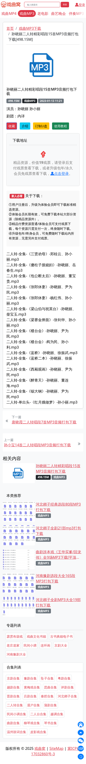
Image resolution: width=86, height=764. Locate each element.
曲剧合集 (13, 723)
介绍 (25, 126)
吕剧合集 (30, 696)
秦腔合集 (47, 696)
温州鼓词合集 (16, 732)
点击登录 (59, 173)
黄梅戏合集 (32, 687)
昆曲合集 (50, 687)
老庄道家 (13, 645)
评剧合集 (67, 687)
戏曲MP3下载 (30, 28)
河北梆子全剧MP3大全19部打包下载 (58, 602)
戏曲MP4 (8, 13)
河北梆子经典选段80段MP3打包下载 (58, 507)
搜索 (65, 4)
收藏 (11, 126)
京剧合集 (13, 678)
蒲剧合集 (50, 705)
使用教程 (60, 126)
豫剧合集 (30, 678)
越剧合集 (13, 687)
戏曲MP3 (26, 13)
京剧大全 (60, 645)
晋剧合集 (13, 696)
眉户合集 (33, 705)
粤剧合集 (64, 678)
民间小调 (30, 645)
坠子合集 (47, 678)
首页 (10, 28)
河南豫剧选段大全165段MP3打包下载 (55, 578)
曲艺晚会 (58, 13)
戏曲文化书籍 (36, 636)
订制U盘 (41, 126)
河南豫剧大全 (16, 654)
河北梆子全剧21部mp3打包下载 (58, 531)
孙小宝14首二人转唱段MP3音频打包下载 (37, 444)
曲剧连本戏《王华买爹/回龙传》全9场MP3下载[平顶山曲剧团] (58, 554)
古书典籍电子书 (61, 636)
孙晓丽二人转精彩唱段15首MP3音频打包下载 (58, 468)
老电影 (42, 13)
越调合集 (56, 714)
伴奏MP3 (76, 13)
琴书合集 (50, 723)
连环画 (45, 645)
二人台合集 (38, 714)
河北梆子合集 (67, 696)
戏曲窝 (39, 748)
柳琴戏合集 (32, 723)
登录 (80, 5)
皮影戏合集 (38, 732)
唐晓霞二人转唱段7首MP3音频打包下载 (44, 422)
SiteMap (57, 748)
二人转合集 (15, 705)
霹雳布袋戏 (15, 636)
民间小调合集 (16, 714)
